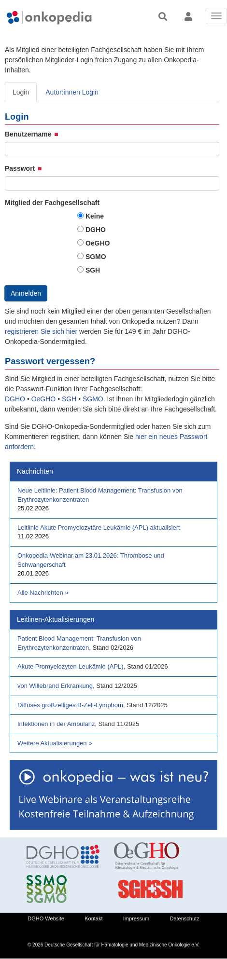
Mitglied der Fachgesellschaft (52, 202)
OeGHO (97, 243)
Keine (94, 216)
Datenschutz (184, 918)
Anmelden (26, 293)
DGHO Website (46, 918)
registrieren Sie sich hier (42, 331)
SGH (92, 270)
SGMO (95, 256)
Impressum (136, 918)
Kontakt (93, 918)
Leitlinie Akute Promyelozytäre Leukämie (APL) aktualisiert (98, 527)
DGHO (95, 229)
